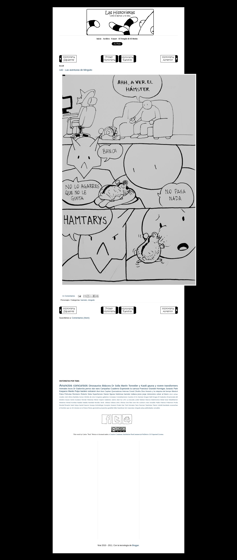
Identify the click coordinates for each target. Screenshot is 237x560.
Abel (98, 391)
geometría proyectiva (100, 408)
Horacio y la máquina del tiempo (158, 391)
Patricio (163, 402)
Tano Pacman (140, 405)
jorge (144, 394)
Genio (72, 400)
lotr (126, 408)
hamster (84, 300)
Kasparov (63, 391)
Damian (140, 397)
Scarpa (92, 405)
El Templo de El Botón (127, 39)
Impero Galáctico (105, 400)
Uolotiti (160, 405)
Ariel (66, 397)
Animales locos (66, 389)
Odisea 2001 (115, 402)
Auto (102, 391)
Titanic (155, 405)
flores (90, 408)
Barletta (76, 397)
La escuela (130, 400)
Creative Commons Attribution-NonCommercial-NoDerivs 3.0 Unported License (136, 434)
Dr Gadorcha (79, 389)
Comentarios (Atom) (80, 318)
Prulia (176, 402)
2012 (171, 394)
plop (142, 408)
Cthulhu (138, 391)
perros (88, 389)
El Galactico (162, 397)
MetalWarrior (173, 400)
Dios (143, 391)
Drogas (155, 397)
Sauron (86, 405)
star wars (96, 389)
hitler (115, 408)
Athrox (70, 397)
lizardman (121, 408)
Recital (61, 405)
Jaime (114, 400)
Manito (71, 391)
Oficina (122, 402)
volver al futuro (163, 394)
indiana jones (136, 394)
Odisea (107, 402)
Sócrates (131, 405)
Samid (81, 405)
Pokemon (169, 402)
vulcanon (92, 391)
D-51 (135, 397)
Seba (90, 394)
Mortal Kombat (71, 402)
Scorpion (107, 405)
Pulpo (77, 391)
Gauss (67, 400)
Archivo (106, 39)
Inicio (98, 39)
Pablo (158, 402)
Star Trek (124, 405)
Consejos (112, 397)
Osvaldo (152, 402)
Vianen (106, 394)
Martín (124, 385)
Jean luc (119, 400)
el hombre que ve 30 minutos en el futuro (73, 408)
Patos (61, 394)
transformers (171, 385)
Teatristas (148, 405)
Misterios (62, 402)
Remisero (76, 394)
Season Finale (116, 405)
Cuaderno (115, 389)
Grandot (152, 389)
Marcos (148, 400)
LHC (124, 400)
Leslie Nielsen (140, 400)
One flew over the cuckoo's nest (137, 402)
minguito (91, 300)
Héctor (96, 400)
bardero (83, 391)
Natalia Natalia (82, 402)
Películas (68, 394)
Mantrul (175, 391)
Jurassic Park (172, 389)
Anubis (61, 397)
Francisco (144, 389)
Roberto (84, 394)
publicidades (149, 408)
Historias (90, 400)
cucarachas (174, 405)
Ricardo (67, 405)
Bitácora (106, 385)
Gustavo (78, 400)
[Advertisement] (118, 352)
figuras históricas (116, 394)
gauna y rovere (155, 385)
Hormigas (161, 389)
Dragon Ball (148, 397)
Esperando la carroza (129, 389)
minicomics (151, 394)
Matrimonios (155, 400)
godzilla (110, 408)
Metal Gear (164, 400)
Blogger (135, 545)
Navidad (91, 402)
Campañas (105, 389)
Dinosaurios (95, 385)
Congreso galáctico (102, 397)
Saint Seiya (74, 405)
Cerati (131, 391)
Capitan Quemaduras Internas (117, 391)
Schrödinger (99, 405)
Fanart (114, 39)
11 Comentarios (68, 296)
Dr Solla (116, 385)
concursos (80, 385)
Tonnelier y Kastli (138, 385)
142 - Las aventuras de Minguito (75, 70)
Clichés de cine (89, 397)
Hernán (84, 400)
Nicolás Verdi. (100, 402)
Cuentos (131, 397)
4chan (175, 394)
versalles (157, 408)
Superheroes (98, 394)
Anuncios (65, 385)
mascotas (130, 408)
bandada (166, 405)
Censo (81, 397)
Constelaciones (121, 397)
